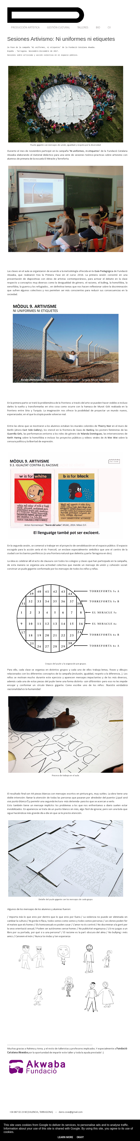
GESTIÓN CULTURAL (58, 27)
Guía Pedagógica (103, 271)
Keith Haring (14, 437)
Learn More (65, 1137)
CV (109, 27)
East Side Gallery (31, 430)
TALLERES (82, 27)
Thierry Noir (104, 426)
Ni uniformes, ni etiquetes (84, 151)
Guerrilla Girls (14, 433)
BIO (98, 27)
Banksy (90, 430)
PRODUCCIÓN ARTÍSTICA (25, 27)
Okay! (80, 1137)
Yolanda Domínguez (91, 433)
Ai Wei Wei (110, 437)
